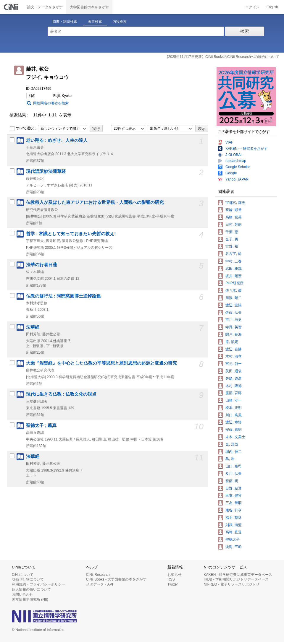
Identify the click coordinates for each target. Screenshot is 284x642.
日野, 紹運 (233, 488)
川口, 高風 (233, 415)
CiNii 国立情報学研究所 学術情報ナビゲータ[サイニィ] (12, 7)
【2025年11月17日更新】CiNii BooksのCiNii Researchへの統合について (222, 57)
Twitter (172, 584)
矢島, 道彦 (233, 378)
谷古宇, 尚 (233, 254)
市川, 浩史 (233, 320)
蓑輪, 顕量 (233, 210)
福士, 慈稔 (233, 518)
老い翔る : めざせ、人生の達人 (57, 140)
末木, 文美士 (235, 437)
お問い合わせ (22, 594)
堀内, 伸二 (233, 452)
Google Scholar (237, 167)
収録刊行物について (28, 579)
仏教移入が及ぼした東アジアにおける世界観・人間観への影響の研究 (95, 202)
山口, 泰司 (233, 466)
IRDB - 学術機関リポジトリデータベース (236, 579)
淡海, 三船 (233, 547)
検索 (244, 31)
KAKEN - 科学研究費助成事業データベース (238, 575)
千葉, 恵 (231, 232)
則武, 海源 (233, 525)
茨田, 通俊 (233, 371)
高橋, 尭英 (233, 217)
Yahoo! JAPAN (236, 179)
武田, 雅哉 (233, 268)
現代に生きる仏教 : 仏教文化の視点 (61, 394)
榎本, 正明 (233, 408)
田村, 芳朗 (233, 224)
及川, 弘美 (233, 474)
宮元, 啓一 (233, 364)
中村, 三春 (233, 261)
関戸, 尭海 (233, 334)
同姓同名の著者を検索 (51, 103)
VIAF (229, 142)
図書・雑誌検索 (64, 21)
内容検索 (119, 21)
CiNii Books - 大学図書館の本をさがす (116, 579)
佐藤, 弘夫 (233, 313)
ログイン (252, 7)
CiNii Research (98, 575)
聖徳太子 (232, 539)
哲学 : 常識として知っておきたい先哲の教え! (71, 233)
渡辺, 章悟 (233, 422)
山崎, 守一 (233, 400)
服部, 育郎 (233, 393)
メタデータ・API (99, 584)
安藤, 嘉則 (233, 430)
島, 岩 (230, 459)
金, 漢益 (231, 444)
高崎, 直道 (233, 532)
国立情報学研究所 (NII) (30, 599)
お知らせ (174, 575)
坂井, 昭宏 (233, 276)
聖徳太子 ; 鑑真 (41, 425)
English (272, 7)
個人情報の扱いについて (31, 589)
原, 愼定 (231, 342)
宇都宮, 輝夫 (235, 203)
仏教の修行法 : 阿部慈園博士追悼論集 (63, 296)
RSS (171, 579)
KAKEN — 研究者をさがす (246, 149)
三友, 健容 (233, 495)
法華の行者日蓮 (41, 264)
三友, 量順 (233, 503)
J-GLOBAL (234, 155)
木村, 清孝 (233, 356)
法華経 (32, 327)
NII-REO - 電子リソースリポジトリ (231, 584)
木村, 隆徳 (233, 386)
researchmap (235, 161)
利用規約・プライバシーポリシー (38, 584)
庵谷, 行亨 (233, 510)
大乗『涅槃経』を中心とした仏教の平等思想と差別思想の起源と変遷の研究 (101, 363)
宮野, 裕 (231, 246)
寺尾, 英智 (233, 327)
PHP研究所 (234, 283)
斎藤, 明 (231, 481)
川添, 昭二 (233, 298)
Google (231, 173)
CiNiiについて (22, 575)
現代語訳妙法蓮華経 (46, 171)
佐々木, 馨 (233, 290)
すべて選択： (23, 128)
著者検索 (95, 21)
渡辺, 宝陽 (233, 305)
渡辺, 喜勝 (233, 349)
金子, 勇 (231, 239)
